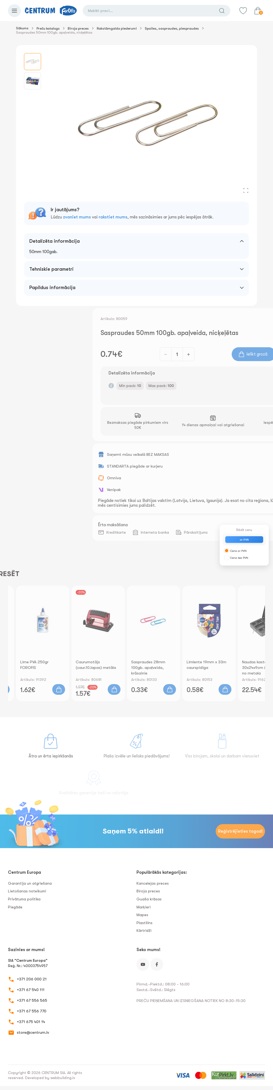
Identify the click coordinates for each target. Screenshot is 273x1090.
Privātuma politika (24, 899)
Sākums (22, 28)
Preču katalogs (48, 28)
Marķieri (143, 907)
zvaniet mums (77, 217)
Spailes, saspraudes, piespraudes (172, 28)
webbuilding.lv (62, 1078)
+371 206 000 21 (32, 979)
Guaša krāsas (149, 899)
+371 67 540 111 (31, 989)
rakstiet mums (113, 217)
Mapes (142, 915)
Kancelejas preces (152, 883)
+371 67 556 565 (32, 1000)
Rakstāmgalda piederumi (117, 28)
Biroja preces (78, 28)
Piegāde (15, 907)
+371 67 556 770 (31, 1011)
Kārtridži (143, 930)
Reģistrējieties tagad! (240, 831)
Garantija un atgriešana (30, 883)
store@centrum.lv (33, 1032)
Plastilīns (144, 923)
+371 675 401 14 (31, 1021)
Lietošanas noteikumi (27, 891)
